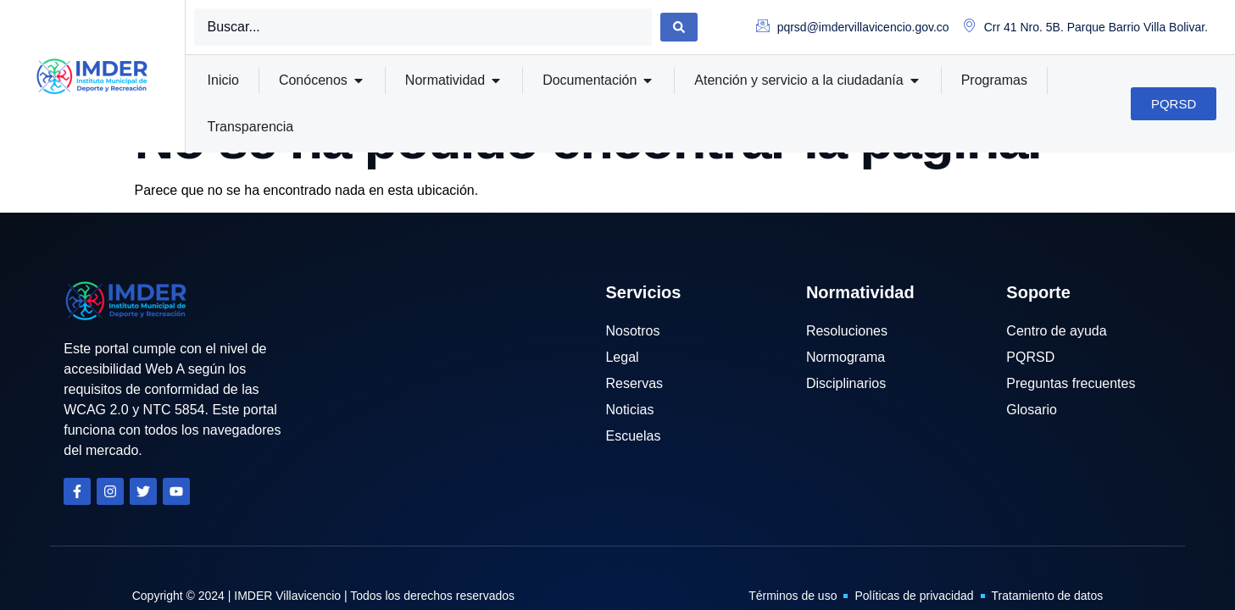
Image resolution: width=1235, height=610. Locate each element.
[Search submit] (679, 27)
